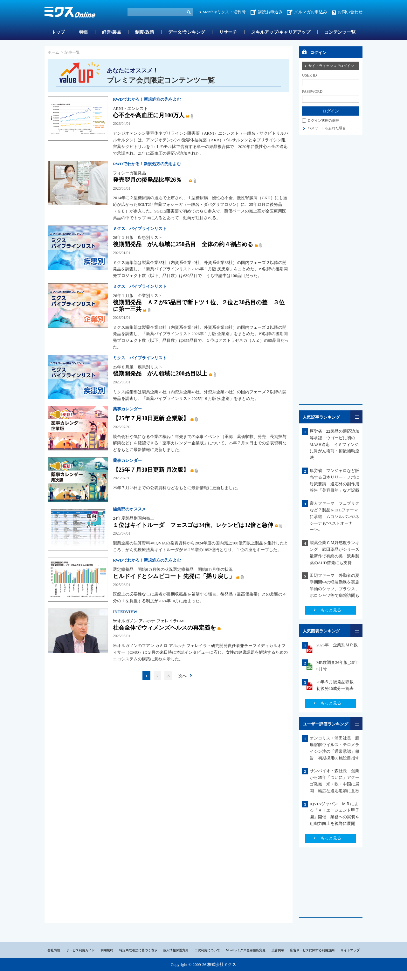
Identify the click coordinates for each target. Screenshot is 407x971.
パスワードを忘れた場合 (326, 128)
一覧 (356, 416)
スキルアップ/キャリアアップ (280, 32)
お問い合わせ (350, 12)
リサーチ (228, 32)
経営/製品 (111, 32)
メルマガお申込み (310, 12)
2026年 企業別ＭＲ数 (337, 645)
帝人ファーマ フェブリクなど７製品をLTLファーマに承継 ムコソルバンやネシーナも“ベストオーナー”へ (334, 516)
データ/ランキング (186, 32)
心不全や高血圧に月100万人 (148, 115)
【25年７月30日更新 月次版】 (151, 470)
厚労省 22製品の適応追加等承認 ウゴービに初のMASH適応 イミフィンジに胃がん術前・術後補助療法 (334, 444)
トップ (58, 32)
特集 (83, 32)
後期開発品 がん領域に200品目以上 (160, 373)
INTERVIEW (125, 611)
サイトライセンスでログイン (331, 66)
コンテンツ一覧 (339, 32)
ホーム (53, 52)
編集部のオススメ (129, 509)
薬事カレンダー (127, 409)
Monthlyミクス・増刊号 (224, 12)
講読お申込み (270, 12)
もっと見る (331, 610)
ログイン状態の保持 (323, 120)
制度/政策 (144, 32)
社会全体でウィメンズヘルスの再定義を (164, 627)
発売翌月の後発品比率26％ (150, 180)
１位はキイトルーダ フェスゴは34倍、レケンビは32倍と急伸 (193, 525)
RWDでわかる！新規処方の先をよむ (147, 99)
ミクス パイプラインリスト (140, 228)
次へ (182, 675)
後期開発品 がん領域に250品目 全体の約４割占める (183, 244)
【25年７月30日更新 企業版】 (151, 418)
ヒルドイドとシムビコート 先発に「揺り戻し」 (174, 576)
